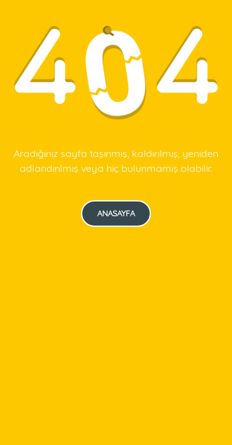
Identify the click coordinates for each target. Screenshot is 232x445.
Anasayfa (116, 213)
